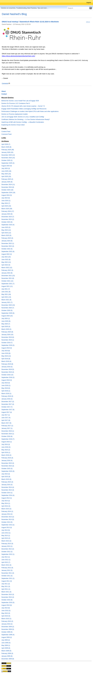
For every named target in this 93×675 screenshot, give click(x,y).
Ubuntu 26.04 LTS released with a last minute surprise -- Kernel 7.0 (23, 106)
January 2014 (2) (6, 514)
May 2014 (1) (5, 503)
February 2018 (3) (7, 396)
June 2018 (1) (5, 385)
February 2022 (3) (7, 270)
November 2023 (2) (7, 219)
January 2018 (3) (6, 399)
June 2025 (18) (6, 171)
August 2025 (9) (6, 166)
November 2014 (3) (7, 490)
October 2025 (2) (6, 160)
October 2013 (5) (6, 522)
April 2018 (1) (5, 391)
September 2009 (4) (7, 635)
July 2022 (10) (6, 257)
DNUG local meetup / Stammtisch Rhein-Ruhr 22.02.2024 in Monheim (30, 22)
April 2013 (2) (5, 538)
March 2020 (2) (6, 329)
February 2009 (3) (7, 653)
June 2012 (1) (5, 560)
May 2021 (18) (6, 294)
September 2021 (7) (7, 284)
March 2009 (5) (6, 651)
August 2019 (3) (6, 348)
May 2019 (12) (6, 356)
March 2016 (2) (6, 455)
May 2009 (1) (5, 645)
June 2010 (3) (5, 610)
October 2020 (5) (6, 310)
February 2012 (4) (7, 568)
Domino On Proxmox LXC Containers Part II (15, 103)
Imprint (88, 2)
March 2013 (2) (6, 541)
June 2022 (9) (5, 259)
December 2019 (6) (7, 337)
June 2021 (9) (5, 292)
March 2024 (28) (6, 208)
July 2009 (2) (5, 640)
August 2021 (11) (7, 286)
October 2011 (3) (6, 576)
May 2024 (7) (5, 203)
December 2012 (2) (7, 549)
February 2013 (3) (7, 543)
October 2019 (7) (6, 342)
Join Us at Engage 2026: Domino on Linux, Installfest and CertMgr (22, 117)
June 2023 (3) (5, 227)
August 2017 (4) (6, 412)
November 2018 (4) (7, 372)
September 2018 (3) (7, 377)
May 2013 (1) (5, 535)
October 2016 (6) (6, 436)
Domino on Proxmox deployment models (14, 114)
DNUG (88, 22)
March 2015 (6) (6, 479)
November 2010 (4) (7, 597)
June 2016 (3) (5, 447)
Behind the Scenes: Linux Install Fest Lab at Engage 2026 (20, 101)
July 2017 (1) (5, 415)
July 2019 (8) (5, 351)
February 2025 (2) (7, 179)
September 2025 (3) (7, 163)
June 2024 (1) (5, 200)
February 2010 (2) (7, 621)
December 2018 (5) (7, 369)
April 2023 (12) (6, 233)
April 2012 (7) (5, 562)
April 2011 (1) (5, 589)
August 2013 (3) (6, 527)
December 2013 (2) (7, 517)
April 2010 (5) (5, 616)
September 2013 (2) (7, 525)
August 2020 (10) (7, 316)
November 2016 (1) (7, 434)
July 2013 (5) (5, 530)
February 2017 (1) (7, 426)
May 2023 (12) (6, 230)
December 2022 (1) (7, 243)
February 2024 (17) (7, 211)
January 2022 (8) (6, 273)
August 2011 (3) (6, 581)
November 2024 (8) (7, 187)
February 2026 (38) (7, 150)
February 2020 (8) (7, 332)
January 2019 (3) (6, 367)
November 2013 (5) (7, 519)
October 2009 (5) (6, 632)
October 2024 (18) (7, 190)
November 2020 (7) (7, 308)
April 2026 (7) (5, 144)
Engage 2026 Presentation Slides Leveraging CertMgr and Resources (23, 109)
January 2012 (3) (6, 570)
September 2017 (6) (7, 409)
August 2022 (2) (6, 254)
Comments (5, 83)
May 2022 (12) (6, 262)
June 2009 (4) (5, 643)
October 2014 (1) (6, 493)
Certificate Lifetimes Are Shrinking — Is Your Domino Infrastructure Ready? (25, 119)
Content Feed (5, 131)
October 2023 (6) (6, 222)
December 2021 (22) (8, 275)
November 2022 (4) (7, 246)
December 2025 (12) (8, 155)
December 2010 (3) (7, 594)
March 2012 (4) (6, 565)
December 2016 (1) (7, 431)
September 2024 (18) (8, 192)
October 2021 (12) (7, 281)
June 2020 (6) (5, 321)
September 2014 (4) (7, 495)
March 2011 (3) (6, 592)
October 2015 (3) (6, 468)
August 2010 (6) (6, 605)
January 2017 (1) (6, 428)
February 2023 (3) (7, 238)
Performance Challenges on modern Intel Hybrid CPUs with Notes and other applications (30, 111)
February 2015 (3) (7, 482)
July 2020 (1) (5, 318)
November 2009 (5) (7, 629)
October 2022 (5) (6, 249)
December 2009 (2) (7, 626)
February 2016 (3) (7, 458)
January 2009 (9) (6, 656)
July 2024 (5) (5, 198)
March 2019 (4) (6, 361)
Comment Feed (6, 134)
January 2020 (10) (7, 334)
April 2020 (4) (5, 326)
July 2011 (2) (5, 584)
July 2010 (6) (5, 608)
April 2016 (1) (5, 452)
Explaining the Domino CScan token (13, 125)
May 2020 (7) (5, 324)
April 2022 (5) (5, 265)
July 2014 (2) (5, 501)
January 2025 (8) (6, 182)
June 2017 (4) (5, 417)
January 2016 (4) (6, 460)
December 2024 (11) (8, 184)
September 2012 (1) (7, 554)
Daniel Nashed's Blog (14, 14)
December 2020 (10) (8, 305)
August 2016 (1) (6, 442)
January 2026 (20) (7, 152)
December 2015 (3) (7, 463)
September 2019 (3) (7, 345)
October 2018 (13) (7, 375)
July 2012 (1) (5, 557)
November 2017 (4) (7, 404)
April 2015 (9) (5, 476)
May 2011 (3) (5, 586)
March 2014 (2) (6, 509)
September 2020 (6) (7, 313)
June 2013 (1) (5, 533)
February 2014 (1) (7, 511)
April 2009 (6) (5, 648)
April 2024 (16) (6, 206)
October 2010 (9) (6, 600)
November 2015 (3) (7, 466)
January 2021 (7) (6, 302)
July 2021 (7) (5, 289)
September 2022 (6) (7, 251)
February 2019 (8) (7, 364)
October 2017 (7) (6, 407)
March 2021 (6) (6, 300)
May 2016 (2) (5, 450)
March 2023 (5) (6, 235)
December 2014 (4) (7, 487)
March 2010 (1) (6, 618)
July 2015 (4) (5, 474)
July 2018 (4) (5, 383)
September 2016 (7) (7, 439)
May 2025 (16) (6, 174)
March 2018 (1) (6, 393)
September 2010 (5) (7, 602)
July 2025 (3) (5, 168)
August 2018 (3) (6, 380)
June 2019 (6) (5, 353)
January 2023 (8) (6, 241)
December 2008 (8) (7, 659)
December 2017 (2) (7, 401)
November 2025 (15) (8, 158)
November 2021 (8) (7, 278)
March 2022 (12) (6, 267)
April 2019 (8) (5, 359)
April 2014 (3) (5, 506)
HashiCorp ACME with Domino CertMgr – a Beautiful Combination (22, 122)
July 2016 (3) (5, 444)
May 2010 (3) (5, 613)
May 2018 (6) (5, 388)
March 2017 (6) (6, 423)
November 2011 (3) (7, 573)
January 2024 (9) (6, 214)
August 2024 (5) (6, 195)
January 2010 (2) (6, 624)
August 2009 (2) (6, 637)
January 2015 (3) (6, 484)
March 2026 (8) (6, 147)
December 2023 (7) (7, 217)
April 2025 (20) (6, 176)
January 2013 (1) (6, 546)
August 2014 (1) (6, 498)
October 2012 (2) (6, 551)
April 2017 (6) (5, 420)
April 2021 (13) (6, 297)
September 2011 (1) (7, 578)
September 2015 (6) (7, 471)
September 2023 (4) (7, 225)
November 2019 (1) (7, 340)
